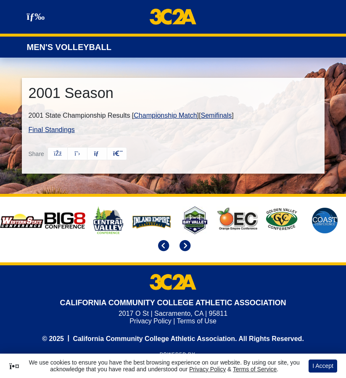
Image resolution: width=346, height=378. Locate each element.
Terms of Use (197, 321)
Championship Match (165, 115)
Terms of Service (255, 369)
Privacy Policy (150, 321)
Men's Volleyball (69, 47)
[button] (117, 153)
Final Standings (52, 129)
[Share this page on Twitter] (77, 153)
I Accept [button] (322, 365)
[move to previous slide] (162, 246)
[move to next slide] (183, 246)
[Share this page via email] (97, 153)
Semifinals (216, 115)
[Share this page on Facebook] (58, 153)
